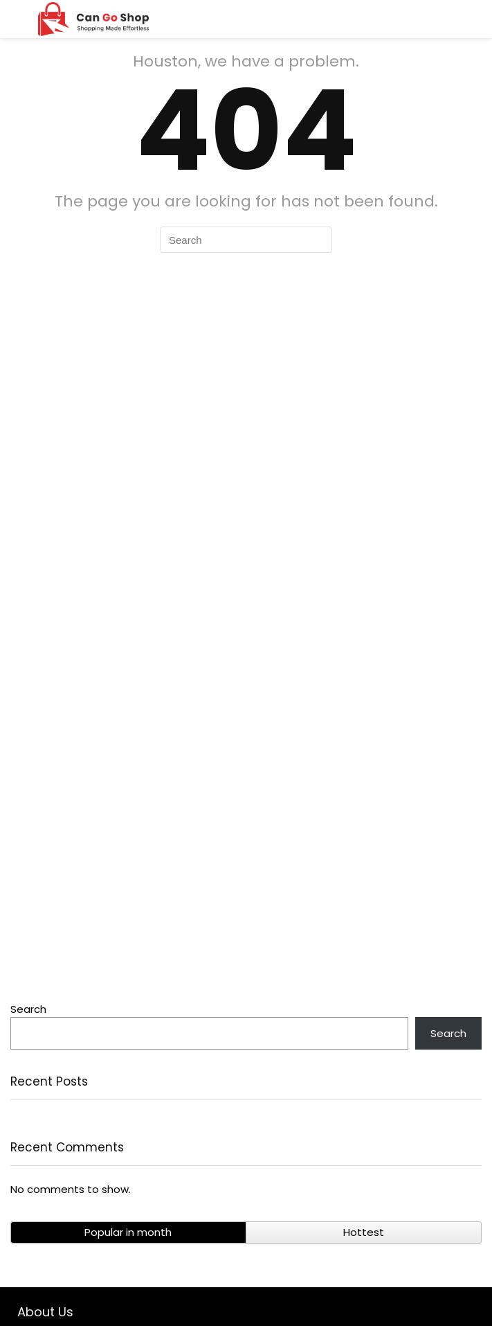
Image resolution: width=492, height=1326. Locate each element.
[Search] (441, 19)
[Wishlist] (472, 19)
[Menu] (16, 19)
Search (28, 1009)
